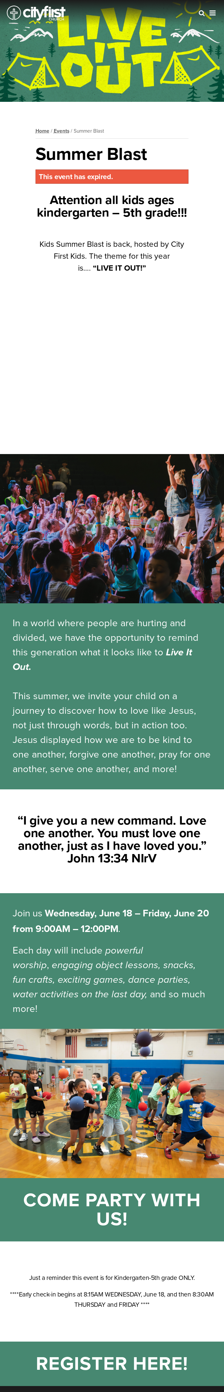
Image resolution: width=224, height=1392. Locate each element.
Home (42, 131)
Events (61, 131)
